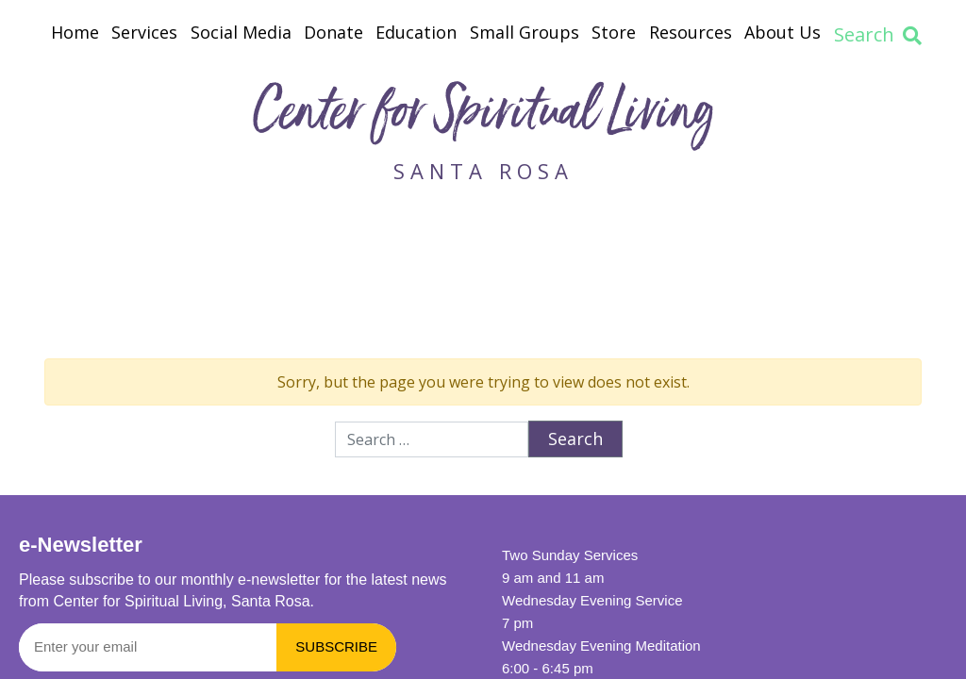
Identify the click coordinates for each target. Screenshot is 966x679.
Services (144, 32)
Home (75, 32)
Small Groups (524, 32)
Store (613, 32)
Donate (333, 32)
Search (878, 34)
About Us (782, 32)
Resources (690, 32)
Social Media (241, 32)
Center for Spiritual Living (483, 116)
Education (416, 32)
